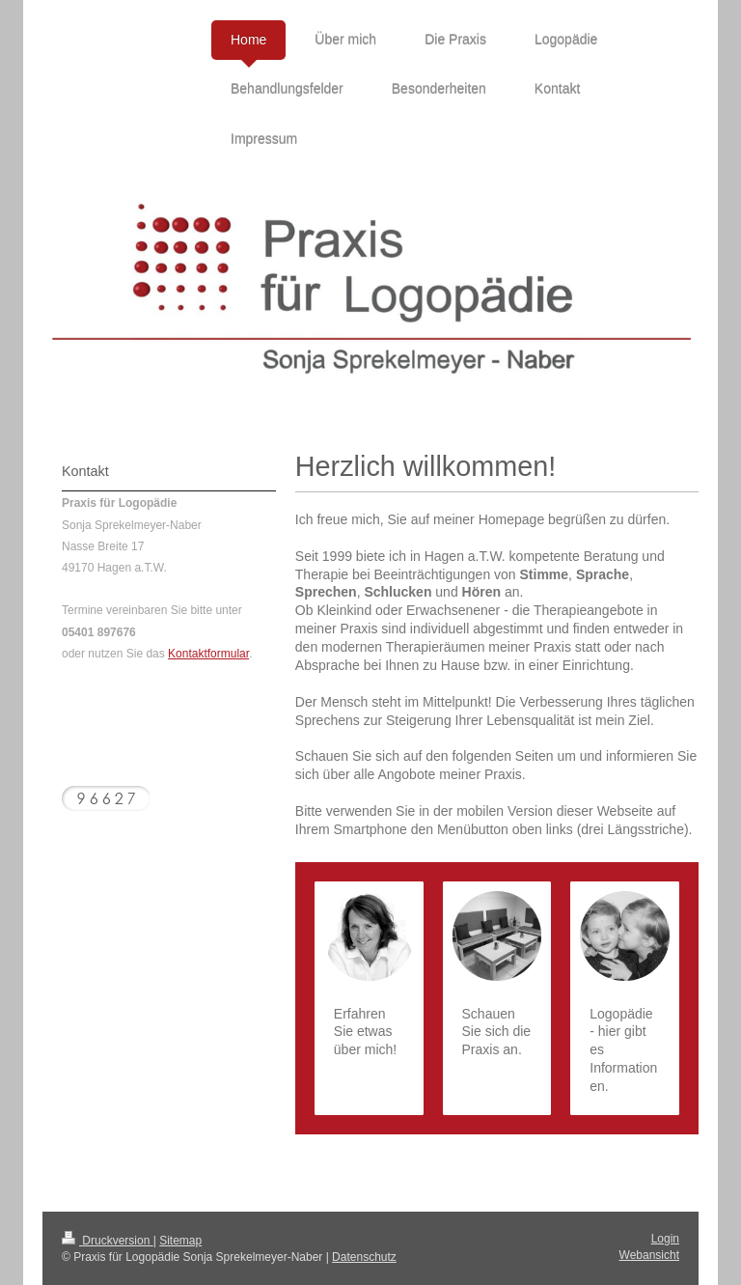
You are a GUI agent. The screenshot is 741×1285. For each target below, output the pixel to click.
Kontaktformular (208, 653)
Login (665, 1238)
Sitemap (180, 1240)
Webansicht (649, 1255)
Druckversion (107, 1240)
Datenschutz (364, 1257)
